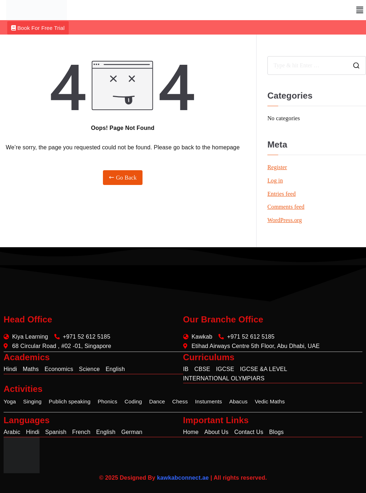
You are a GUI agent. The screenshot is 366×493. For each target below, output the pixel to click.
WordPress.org (284, 220)
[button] (359, 10)
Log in (275, 180)
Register (277, 167)
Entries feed (281, 194)
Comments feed (285, 207)
